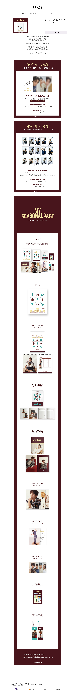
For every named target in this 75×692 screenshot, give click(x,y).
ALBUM (40, 13)
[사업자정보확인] (32, 684)
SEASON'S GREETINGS (32, 13)
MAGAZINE (52, 13)
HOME (49, 1)
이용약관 (18, 682)
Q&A (66, 1)
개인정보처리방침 (14, 682)
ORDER (55, 1)
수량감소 (54, 24)
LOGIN (52, 1)
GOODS (46, 13)
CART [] (62, 1)
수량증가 (52, 24)
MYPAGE (59, 1)
